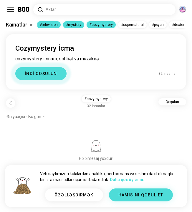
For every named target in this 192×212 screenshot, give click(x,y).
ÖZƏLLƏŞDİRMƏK (73, 195)
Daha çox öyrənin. (127, 179)
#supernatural (132, 25)
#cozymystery (101, 25)
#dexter (178, 25)
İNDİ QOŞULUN (41, 73)
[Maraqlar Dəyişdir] (19, 25)
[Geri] (10, 103)
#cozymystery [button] (96, 99)
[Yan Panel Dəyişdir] (10, 9)
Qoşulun (172, 102)
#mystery (73, 25)
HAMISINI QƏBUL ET (140, 195)
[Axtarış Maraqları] (104, 9)
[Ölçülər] (182, 9)
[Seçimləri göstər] (26, 116)
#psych (158, 25)
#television (49, 25)
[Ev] (24, 9)
